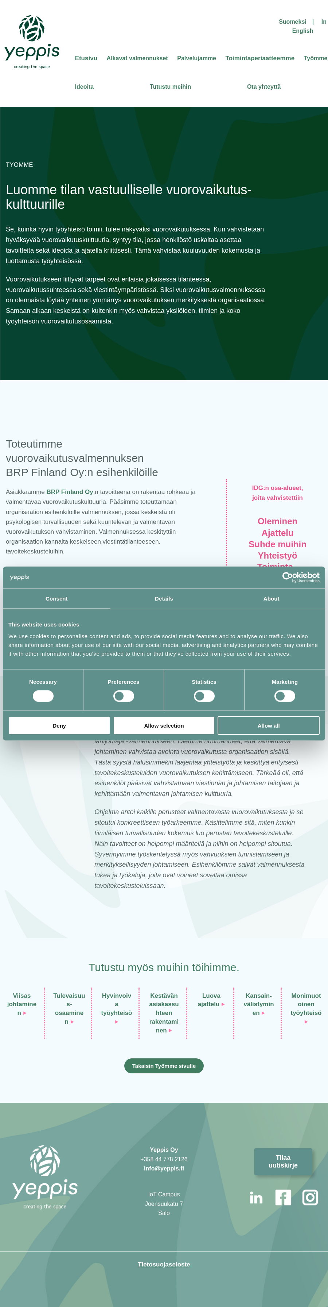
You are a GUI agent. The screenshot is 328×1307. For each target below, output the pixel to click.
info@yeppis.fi (164, 1168)
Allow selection (164, 725)
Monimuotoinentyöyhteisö (305, 1004)
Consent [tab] (57, 598)
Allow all (269, 725)
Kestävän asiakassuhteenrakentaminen (164, 1013)
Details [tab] (164, 598)
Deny (59, 725)
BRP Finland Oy (69, 491)
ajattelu (209, 1004)
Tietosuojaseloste (164, 1264)
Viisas (22, 995)
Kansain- (259, 995)
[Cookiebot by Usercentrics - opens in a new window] (288, 577)
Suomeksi (292, 22)
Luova (211, 995)
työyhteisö (116, 1012)
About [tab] (271, 598)
